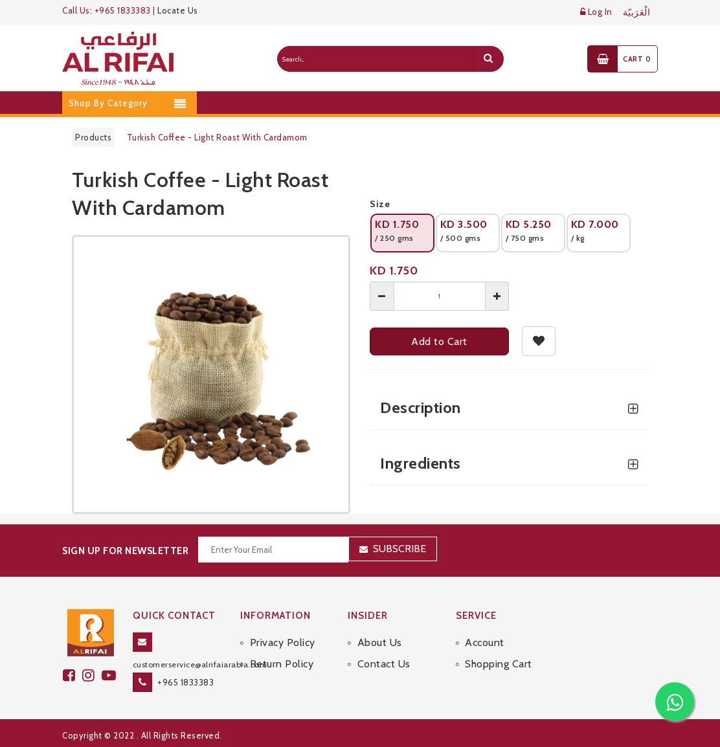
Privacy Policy (282, 642)
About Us (379, 642)
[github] (92, 675)
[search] (488, 59)
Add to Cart (439, 341)
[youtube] (111, 675)
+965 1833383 (185, 682)
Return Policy (282, 664)
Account (484, 642)
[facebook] (72, 675)
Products (93, 137)
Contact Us (384, 664)
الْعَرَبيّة (637, 12)
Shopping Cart (498, 664)
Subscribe (399, 548)
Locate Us (177, 10)
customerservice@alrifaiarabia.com (200, 664)
